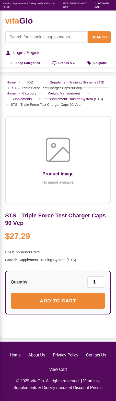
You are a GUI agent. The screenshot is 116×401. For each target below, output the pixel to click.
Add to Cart (58, 300)
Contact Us (96, 355)
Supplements (21, 99)
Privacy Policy (65, 355)
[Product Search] (46, 37)
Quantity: (20, 282)
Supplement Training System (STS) (77, 82)
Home (11, 82)
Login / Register (23, 53)
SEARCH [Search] (99, 37)
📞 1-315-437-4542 (101, 5)
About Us (36, 355)
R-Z (30, 82)
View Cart (58, 369)
